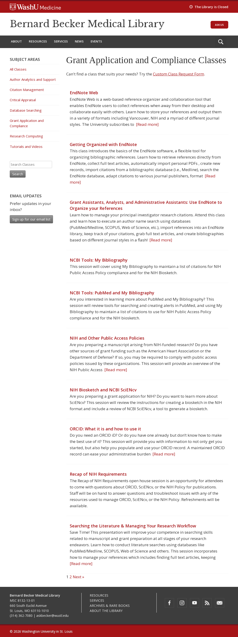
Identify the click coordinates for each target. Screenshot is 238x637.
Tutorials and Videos (26, 146)
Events (96, 41)
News (79, 41)
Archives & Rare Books (110, 605)
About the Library (106, 610)
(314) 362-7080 (21, 615)
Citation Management (27, 89)
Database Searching (26, 110)
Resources (38, 41)
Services (61, 41)
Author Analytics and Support (33, 79)
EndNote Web (84, 92)
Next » (78, 576)
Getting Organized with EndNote (103, 144)
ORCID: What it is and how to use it (105, 429)
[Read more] (146, 124)
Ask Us (219, 24)
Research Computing (26, 136)
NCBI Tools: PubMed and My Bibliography (112, 293)
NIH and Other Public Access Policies (107, 338)
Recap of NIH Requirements (98, 474)
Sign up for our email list (31, 219)
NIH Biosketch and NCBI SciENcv (103, 390)
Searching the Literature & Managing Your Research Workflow (133, 526)
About (16, 41)
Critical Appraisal (23, 100)
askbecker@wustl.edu (52, 615)
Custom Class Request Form (178, 74)
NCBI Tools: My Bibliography (99, 260)
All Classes (18, 69)
